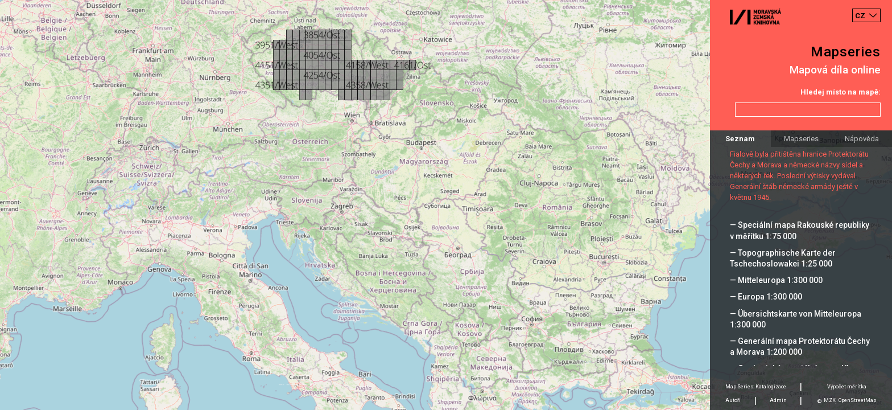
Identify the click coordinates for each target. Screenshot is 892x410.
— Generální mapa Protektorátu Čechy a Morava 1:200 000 (800, 346)
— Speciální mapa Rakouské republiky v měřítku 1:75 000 (799, 230)
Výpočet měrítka (846, 387)
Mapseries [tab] (801, 138)
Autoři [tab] (733, 400)
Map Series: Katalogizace (755, 387)
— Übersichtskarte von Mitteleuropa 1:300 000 (795, 319)
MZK (830, 400)
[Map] (446, 205)
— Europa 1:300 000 (766, 296)
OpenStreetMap (857, 400)
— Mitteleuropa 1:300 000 (776, 280)
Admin (778, 400)
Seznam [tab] (740, 138)
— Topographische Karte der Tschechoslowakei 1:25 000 (783, 258)
